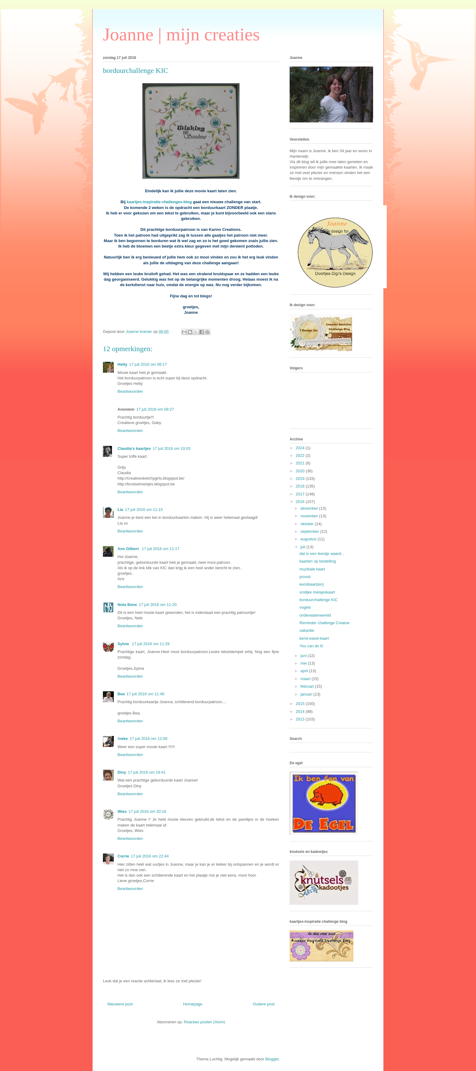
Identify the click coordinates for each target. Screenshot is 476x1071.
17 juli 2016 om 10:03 (171, 448)
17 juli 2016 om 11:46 (145, 694)
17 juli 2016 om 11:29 (150, 644)
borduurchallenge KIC (318, 599)
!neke (122, 738)
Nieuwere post (120, 1004)
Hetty (122, 364)
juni (304, 655)
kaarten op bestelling (317, 561)
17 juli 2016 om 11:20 (157, 604)
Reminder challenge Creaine (324, 623)
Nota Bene (127, 604)
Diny (121, 772)
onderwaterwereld (315, 615)
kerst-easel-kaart (314, 638)
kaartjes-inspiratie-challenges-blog (159, 202)
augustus (309, 539)
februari (308, 686)
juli (304, 547)
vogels (305, 607)
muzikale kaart (312, 569)
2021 (301, 463)
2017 (301, 494)
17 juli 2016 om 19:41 (146, 772)
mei (304, 663)
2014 (301, 711)
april (305, 671)
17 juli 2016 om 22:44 (149, 856)
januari (307, 694)
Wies (122, 811)
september (310, 531)
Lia (120, 509)
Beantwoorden (130, 391)
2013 (301, 719)
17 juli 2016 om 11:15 (144, 509)
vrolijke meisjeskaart (317, 592)
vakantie (306, 630)
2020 (301, 471)
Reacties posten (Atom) (204, 1022)
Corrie (123, 856)
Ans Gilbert (128, 548)
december (310, 508)
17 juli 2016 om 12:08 (148, 738)
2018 (301, 486)
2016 (301, 501)
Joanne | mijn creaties (181, 34)
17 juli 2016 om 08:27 (155, 409)
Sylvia (123, 644)
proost (304, 576)
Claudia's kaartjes (134, 448)
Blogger (272, 1059)
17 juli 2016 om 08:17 (148, 364)
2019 (301, 478)
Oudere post (263, 1004)
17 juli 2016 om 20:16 (147, 811)
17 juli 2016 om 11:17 (160, 548)
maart (306, 678)
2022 (301, 455)
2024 (301, 448)
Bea (121, 694)
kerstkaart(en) (311, 584)
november (310, 516)
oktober (308, 524)
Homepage (192, 1004)
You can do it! (311, 646)
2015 (301, 703)
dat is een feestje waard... (321, 553)
